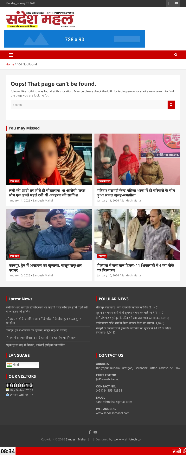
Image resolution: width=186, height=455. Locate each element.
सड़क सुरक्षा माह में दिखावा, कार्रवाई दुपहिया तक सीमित (35, 345)
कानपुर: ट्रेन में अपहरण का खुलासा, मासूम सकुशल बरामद (45, 268)
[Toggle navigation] (11, 54)
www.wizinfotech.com (128, 439)
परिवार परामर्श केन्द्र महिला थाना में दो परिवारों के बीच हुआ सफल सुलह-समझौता (136, 193)
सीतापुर (102, 256)
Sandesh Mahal (43, 200)
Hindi (13, 365)
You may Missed (24, 128)
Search (171, 105)
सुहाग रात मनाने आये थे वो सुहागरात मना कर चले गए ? (125, 312)
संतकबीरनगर (104, 181)
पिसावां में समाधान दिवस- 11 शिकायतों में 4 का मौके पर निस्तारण (135, 268)
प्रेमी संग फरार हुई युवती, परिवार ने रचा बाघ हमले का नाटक (127, 318)
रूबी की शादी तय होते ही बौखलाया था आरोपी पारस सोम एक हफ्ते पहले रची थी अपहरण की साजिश (47, 193)
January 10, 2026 (19, 275)
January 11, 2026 (19, 200)
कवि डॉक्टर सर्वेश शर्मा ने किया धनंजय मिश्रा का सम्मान (125, 323)
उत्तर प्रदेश (14, 181)
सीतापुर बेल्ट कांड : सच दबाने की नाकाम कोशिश (122, 307)
